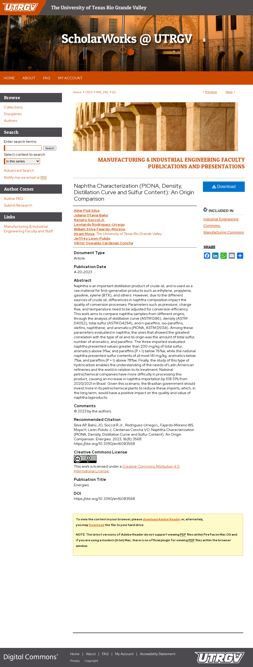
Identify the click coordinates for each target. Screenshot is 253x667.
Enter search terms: (20, 141)
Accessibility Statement (157, 654)
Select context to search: (25, 154)
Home (77, 92)
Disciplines (13, 114)
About (91, 654)
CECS (89, 92)
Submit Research (18, 205)
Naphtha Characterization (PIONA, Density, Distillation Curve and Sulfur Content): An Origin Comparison (134, 192)
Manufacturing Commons (223, 232)
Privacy (75, 661)
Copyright (91, 661)
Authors (10, 120)
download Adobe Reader (162, 519)
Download (224, 186)
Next (229, 92)
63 (114, 92)
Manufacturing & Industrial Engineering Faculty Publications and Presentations (171, 163)
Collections (13, 107)
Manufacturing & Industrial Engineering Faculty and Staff (28, 228)
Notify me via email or (25, 177)
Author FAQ (13, 198)
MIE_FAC (102, 92)
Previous (211, 92)
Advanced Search (19, 170)
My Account (124, 654)
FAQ (105, 654)
